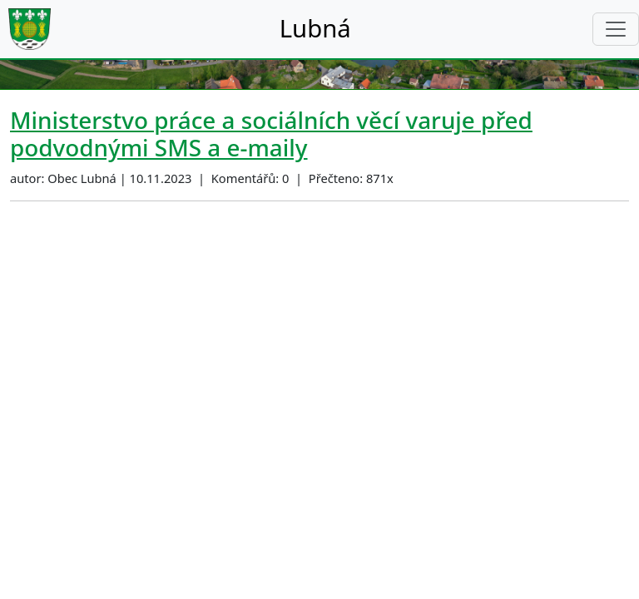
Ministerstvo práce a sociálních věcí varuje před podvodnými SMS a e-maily (271, 133)
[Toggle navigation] (615, 29)
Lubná (315, 28)
